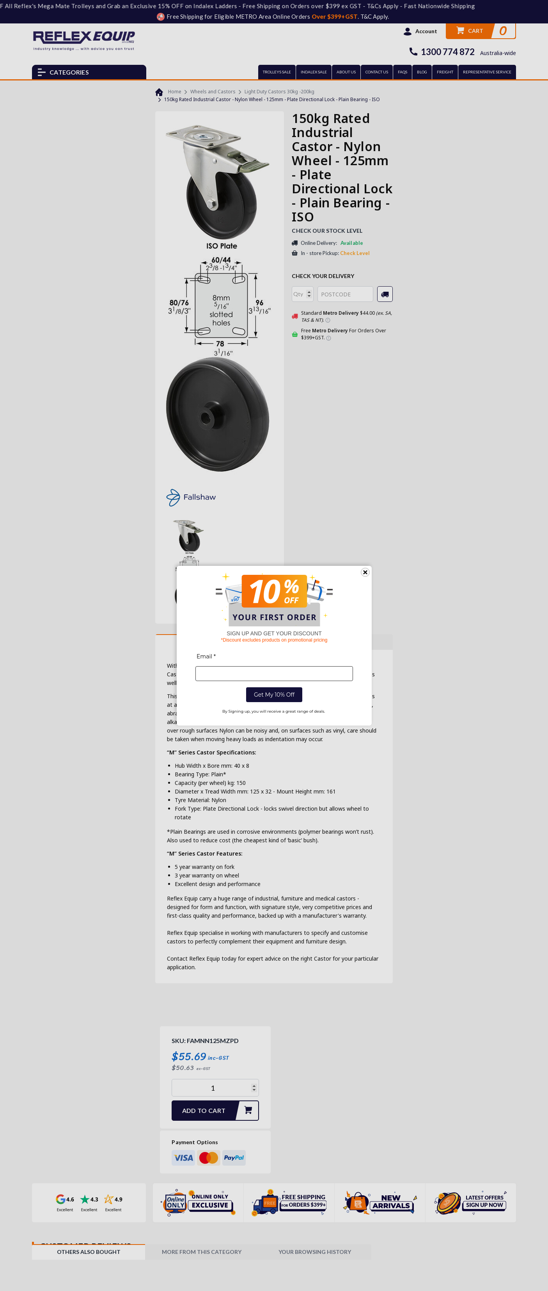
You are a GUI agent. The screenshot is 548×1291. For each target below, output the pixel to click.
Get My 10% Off (274, 694)
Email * (206, 656)
